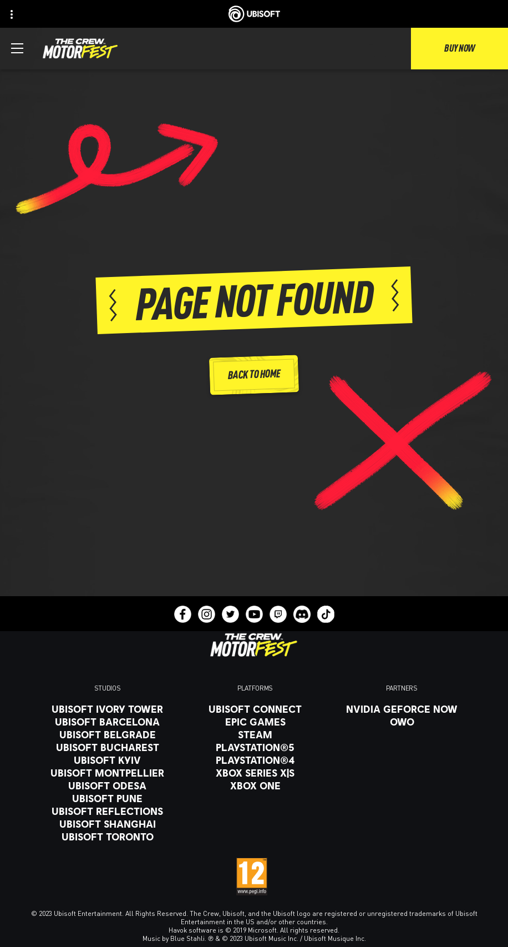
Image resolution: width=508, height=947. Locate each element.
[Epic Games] (255, 721)
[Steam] (255, 734)
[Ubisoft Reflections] (107, 811)
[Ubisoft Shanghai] (107, 823)
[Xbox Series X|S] (255, 772)
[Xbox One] (255, 785)
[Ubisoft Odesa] (107, 785)
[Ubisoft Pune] (107, 798)
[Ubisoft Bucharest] (107, 747)
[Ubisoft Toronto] (107, 836)
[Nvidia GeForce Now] (402, 708)
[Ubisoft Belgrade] (107, 734)
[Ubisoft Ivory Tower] (107, 708)
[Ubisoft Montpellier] (107, 772)
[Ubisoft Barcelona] (107, 721)
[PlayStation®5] (255, 747)
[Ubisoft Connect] (255, 708)
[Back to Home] (254, 375)
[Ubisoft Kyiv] (107, 759)
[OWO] (402, 721)
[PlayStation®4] (255, 759)
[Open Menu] (17, 48)
